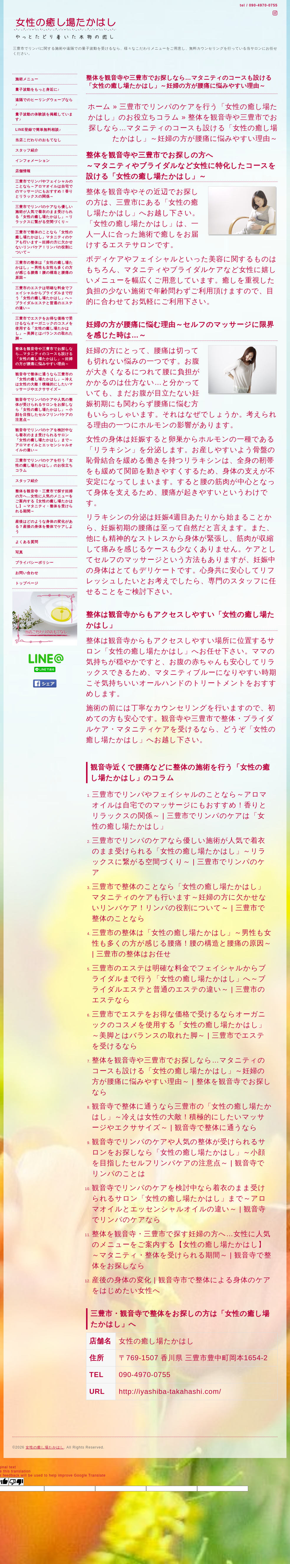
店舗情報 (23, 171)
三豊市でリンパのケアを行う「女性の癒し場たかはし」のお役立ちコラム (44, 465)
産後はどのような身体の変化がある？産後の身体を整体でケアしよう (44, 526)
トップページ (26, 583)
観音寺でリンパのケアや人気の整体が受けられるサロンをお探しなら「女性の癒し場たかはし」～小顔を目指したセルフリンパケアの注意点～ (44, 409)
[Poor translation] (16, 1481)
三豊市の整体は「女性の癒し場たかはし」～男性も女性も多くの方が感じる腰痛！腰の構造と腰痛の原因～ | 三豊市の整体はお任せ (181, 943)
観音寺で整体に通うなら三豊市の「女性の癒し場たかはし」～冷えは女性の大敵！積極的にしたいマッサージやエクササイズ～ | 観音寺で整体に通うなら (182, 1116)
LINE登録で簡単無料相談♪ (38, 130)
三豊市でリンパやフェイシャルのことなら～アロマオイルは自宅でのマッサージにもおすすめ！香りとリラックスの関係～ (44, 188)
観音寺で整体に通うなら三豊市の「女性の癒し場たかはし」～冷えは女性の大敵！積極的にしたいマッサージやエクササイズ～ (44, 381)
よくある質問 (26, 542)
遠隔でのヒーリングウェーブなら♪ (44, 102)
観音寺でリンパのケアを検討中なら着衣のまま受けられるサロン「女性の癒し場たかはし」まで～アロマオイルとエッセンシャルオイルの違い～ (44, 440)
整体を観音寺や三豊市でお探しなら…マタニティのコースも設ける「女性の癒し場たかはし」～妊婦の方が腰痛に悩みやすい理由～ (44, 356)
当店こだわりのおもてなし (38, 140)
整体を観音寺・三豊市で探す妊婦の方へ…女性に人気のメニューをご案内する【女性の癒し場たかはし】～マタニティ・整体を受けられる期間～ (44, 501)
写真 (19, 552)
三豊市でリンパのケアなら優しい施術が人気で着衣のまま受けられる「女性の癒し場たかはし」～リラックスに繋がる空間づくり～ (44, 214)
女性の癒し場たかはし (45, 1447)
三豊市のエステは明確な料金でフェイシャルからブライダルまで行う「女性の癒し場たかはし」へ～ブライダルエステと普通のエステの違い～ (44, 298)
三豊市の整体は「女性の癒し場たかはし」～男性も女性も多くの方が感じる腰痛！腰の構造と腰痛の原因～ (44, 270)
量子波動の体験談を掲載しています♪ (44, 116)
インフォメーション (32, 161)
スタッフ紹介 (26, 150)
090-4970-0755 (263, 5)
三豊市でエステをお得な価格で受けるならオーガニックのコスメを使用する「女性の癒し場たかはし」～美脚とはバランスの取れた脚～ (44, 328)
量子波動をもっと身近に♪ (37, 89)
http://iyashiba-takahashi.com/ (170, 1391)
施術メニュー (26, 79)
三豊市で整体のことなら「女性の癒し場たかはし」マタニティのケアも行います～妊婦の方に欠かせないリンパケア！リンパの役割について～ (44, 242)
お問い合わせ (26, 573)
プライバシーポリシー (34, 563)
